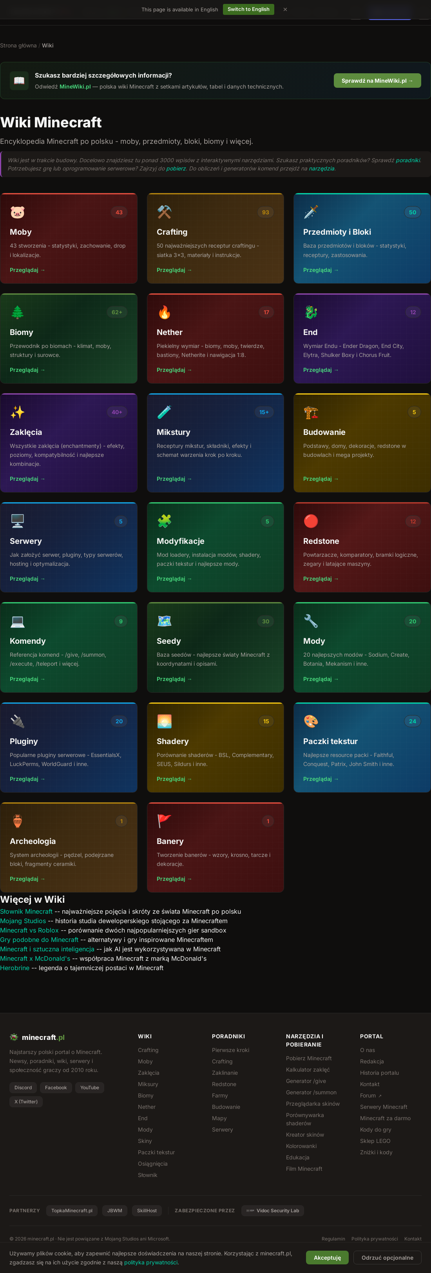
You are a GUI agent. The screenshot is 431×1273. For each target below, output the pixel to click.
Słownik (148, 1175)
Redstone (224, 1084)
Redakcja (372, 1061)
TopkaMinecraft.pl (71, 1210)
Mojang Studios (23, 921)
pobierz (176, 168)
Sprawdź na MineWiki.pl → (377, 80)
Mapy (219, 1118)
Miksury (148, 1084)
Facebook (56, 1087)
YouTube (89, 1087)
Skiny (145, 1140)
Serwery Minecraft (383, 1106)
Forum (371, 1095)
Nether (147, 1106)
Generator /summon (311, 1092)
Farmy (220, 1095)
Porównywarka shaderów (305, 1119)
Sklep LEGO (375, 1140)
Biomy (146, 1095)
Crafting (148, 1050)
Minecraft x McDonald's (35, 958)
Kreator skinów (305, 1134)
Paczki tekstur (156, 1152)
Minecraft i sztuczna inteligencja (47, 949)
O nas (367, 1050)
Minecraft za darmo (385, 1118)
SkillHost (147, 1210)
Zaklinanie (225, 1072)
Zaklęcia (148, 1072)
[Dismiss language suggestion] (285, 9)
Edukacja (298, 1157)
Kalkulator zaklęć (308, 1069)
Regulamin (333, 1239)
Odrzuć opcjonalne (387, 1257)
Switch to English (249, 9)
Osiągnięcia (153, 1163)
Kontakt (370, 1084)
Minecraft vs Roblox (29, 930)
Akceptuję (327, 1257)
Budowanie (226, 1106)
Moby (145, 1061)
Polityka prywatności (374, 1239)
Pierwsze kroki (230, 1050)
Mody (145, 1129)
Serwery (222, 1129)
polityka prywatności (150, 1262)
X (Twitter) (26, 1102)
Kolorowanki (301, 1146)
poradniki (408, 160)
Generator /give (306, 1080)
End (143, 1118)
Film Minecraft (304, 1168)
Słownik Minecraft (26, 911)
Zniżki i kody (376, 1152)
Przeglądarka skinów (313, 1103)
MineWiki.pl (75, 86)
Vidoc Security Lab (272, 1210)
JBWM (114, 1210)
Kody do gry (375, 1129)
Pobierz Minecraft (309, 1058)
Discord (23, 1087)
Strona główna (18, 45)
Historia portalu (379, 1072)
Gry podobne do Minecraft (39, 939)
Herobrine (14, 968)
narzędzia (321, 168)
